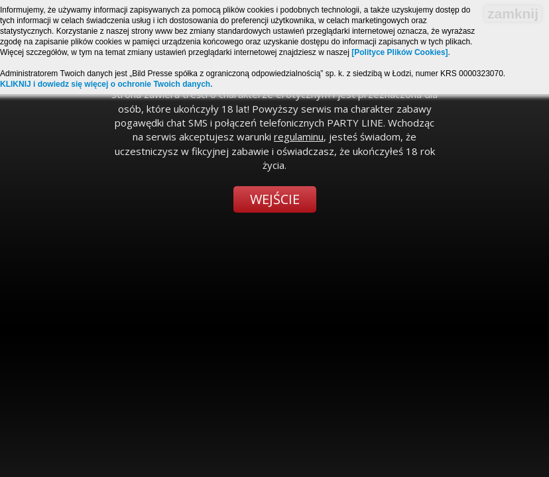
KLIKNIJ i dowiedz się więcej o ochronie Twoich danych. (106, 84)
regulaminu (299, 136)
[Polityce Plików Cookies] (399, 52)
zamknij (512, 13)
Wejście (275, 199)
